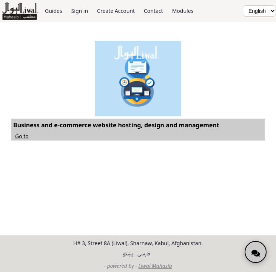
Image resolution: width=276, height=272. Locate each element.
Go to (22, 136)
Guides (53, 10)
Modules (183, 10)
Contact (153, 10)
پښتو (128, 253)
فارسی (143, 253)
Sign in (79, 10)
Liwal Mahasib (155, 265)
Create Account (116, 10)
